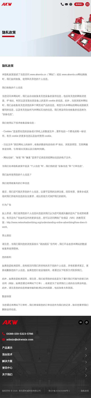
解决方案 (7, 361)
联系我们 (79, 4)
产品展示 (7, 348)
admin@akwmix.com (19, 339)
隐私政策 (85, 390)
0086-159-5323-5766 (19, 334)
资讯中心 (7, 368)
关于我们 (7, 375)
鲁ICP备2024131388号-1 (59, 390)
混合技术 (7, 354)
